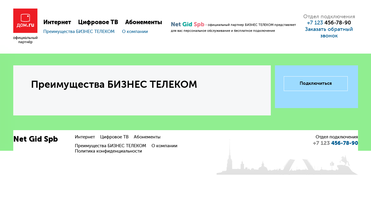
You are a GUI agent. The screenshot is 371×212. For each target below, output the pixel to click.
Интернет (57, 22)
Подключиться (316, 83)
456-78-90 (335, 143)
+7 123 (329, 23)
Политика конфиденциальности (108, 151)
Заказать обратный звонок (329, 32)
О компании (135, 31)
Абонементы (143, 22)
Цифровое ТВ (98, 22)
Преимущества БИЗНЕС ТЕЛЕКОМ (79, 31)
